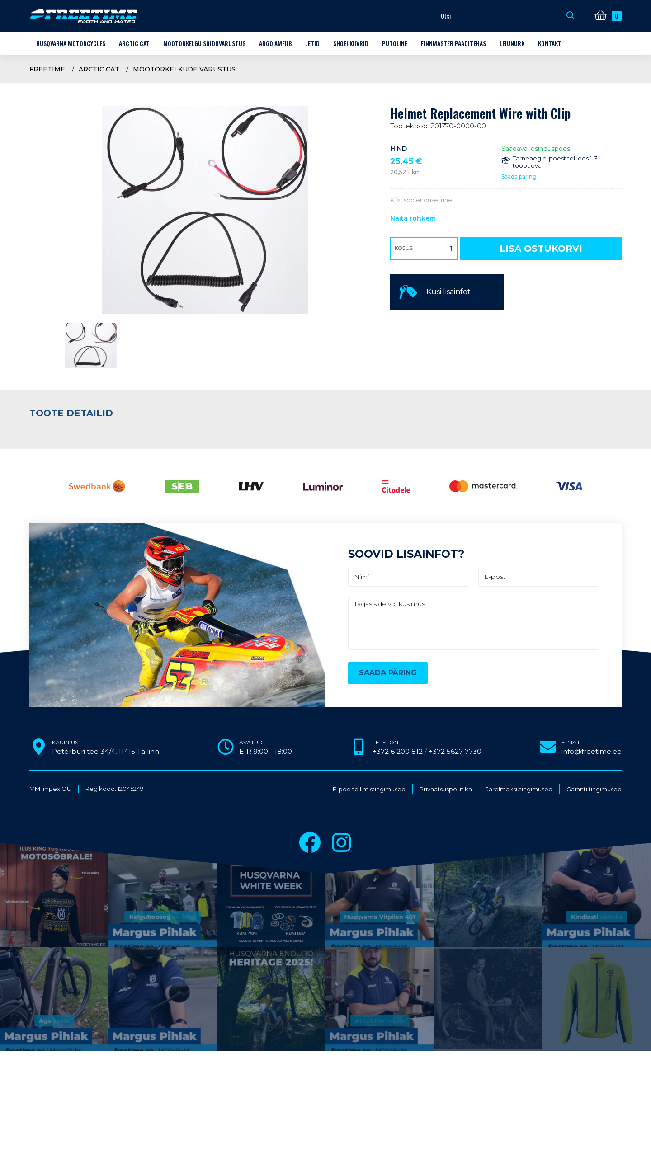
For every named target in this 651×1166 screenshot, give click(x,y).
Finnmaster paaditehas (453, 43)
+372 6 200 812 (398, 751)
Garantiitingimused (594, 789)
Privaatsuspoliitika (446, 789)
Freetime (47, 69)
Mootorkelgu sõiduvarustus (204, 43)
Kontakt (549, 43)
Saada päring (519, 176)
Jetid (313, 43)
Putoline (394, 43)
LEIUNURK (512, 43)
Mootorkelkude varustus (184, 69)
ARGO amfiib (275, 43)
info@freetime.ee (591, 751)
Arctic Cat (134, 43)
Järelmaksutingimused (519, 789)
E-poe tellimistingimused (369, 789)
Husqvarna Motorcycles (70, 43)
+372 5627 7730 (455, 751)
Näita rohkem (413, 218)
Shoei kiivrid (350, 43)
